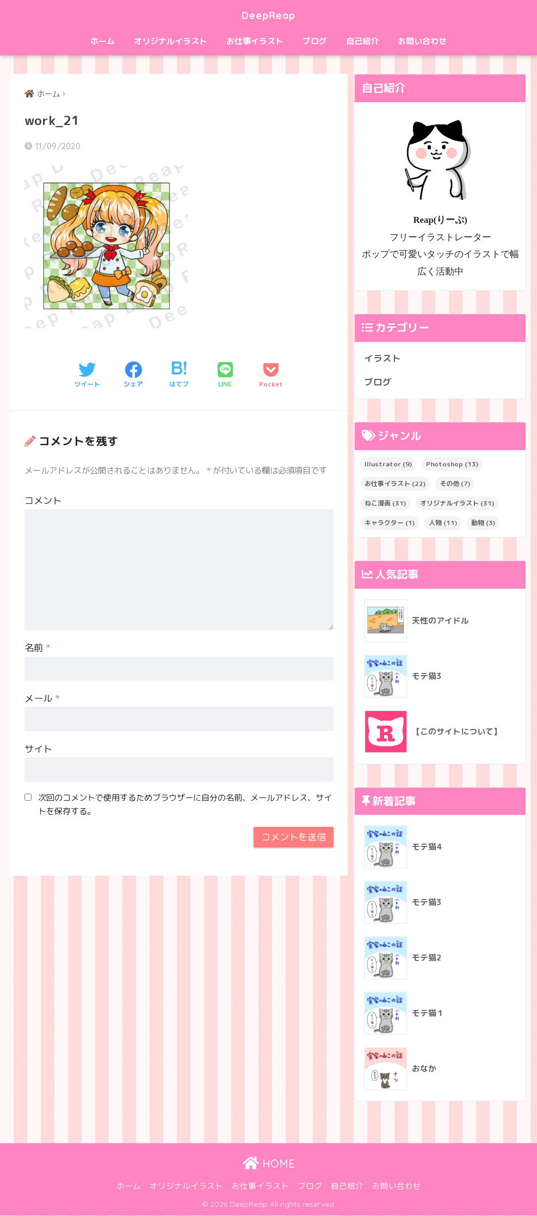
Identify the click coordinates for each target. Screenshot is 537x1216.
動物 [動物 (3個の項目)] (483, 523)
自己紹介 (362, 41)
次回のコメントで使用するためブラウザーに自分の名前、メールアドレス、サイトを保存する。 (185, 805)
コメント (42, 501)
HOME (269, 1164)
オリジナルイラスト (170, 41)
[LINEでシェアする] (225, 375)
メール (42, 699)
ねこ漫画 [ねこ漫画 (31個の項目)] (385, 503)
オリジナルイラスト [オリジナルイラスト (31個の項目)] (457, 503)
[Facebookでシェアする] (133, 375)
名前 (37, 648)
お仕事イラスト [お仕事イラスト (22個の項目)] (395, 484)
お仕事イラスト (254, 41)
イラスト (382, 358)
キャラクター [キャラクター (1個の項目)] (390, 523)
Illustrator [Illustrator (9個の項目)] (388, 464)
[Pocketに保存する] (271, 375)
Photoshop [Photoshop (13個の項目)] (452, 464)
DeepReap (268, 14)
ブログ (315, 41)
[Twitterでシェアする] (87, 375)
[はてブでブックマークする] (179, 375)
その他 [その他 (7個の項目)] (455, 484)
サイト (38, 749)
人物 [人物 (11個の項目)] (443, 523)
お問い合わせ (422, 41)
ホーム (102, 41)
